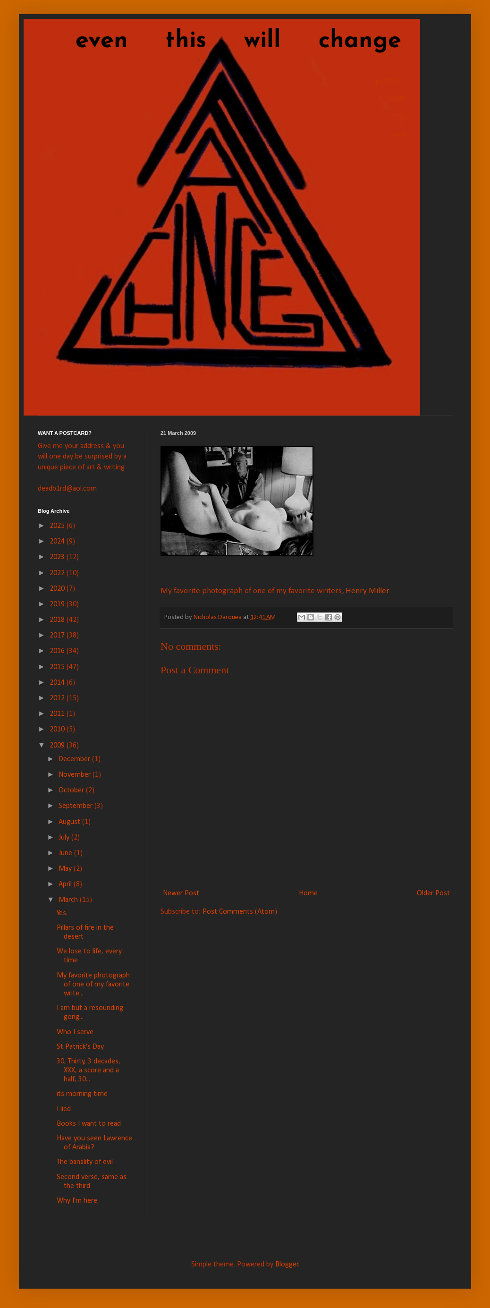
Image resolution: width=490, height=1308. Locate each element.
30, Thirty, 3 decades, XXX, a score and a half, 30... (88, 1070)
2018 (58, 620)
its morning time (82, 1094)
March (69, 900)
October (72, 790)
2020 (58, 589)
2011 (58, 714)
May (66, 869)
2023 (58, 557)
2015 (58, 667)
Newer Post (181, 893)
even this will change (219, 41)
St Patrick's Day (80, 1047)
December (75, 759)
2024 (58, 541)
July (65, 837)
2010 (58, 729)
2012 (58, 698)
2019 (58, 604)
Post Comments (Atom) (240, 912)
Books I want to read (89, 1124)
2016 (58, 651)
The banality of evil (85, 1162)
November (76, 775)
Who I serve (75, 1032)
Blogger (286, 1264)
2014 (58, 683)
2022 (58, 573)
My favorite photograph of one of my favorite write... (93, 984)
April (66, 884)
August (70, 822)
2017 (58, 635)
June (66, 853)
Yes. (62, 913)
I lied (64, 1109)
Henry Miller (367, 591)
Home (308, 893)
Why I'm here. (78, 1201)
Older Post (433, 893)
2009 (58, 745)
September (76, 806)
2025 (58, 526)
